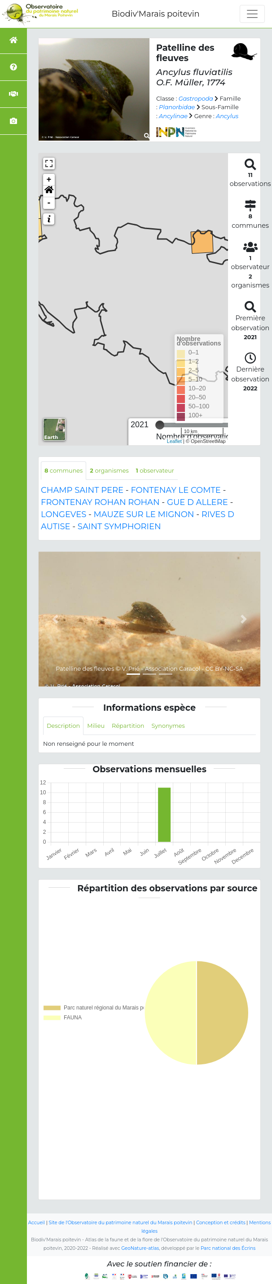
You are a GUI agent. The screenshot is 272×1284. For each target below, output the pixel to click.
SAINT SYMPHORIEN (119, 526)
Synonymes (167, 725)
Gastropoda (196, 98)
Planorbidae (177, 107)
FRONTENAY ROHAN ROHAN (100, 502)
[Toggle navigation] (252, 14)
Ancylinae (173, 116)
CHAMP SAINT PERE (82, 490)
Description (63, 725)
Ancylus (227, 116)
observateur (155, 470)
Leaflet (174, 441)
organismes (109, 470)
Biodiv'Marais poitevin (156, 14)
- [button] (49, 203)
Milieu (96, 725)
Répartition (128, 725)
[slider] (159, 425)
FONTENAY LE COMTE (175, 490)
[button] (49, 191)
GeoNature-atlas (140, 1248)
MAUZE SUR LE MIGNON (144, 514)
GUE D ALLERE (197, 502)
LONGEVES (63, 514)
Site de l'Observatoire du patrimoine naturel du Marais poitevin (120, 1223)
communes (63, 470)
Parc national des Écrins (228, 1248)
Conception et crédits (221, 1223)
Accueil (36, 1223)
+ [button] (49, 179)
